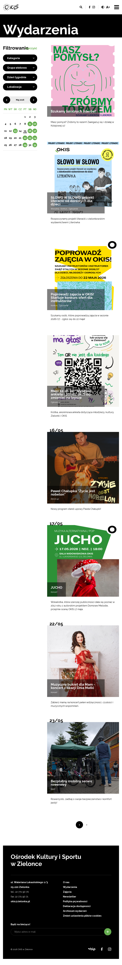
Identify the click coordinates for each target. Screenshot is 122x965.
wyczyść (31, 48)
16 (30, 130)
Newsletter (69, 896)
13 (15, 130)
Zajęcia (67, 891)
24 (34, 138)
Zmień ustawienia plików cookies (82, 915)
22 (25, 138)
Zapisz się (107, 931)
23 (30, 138)
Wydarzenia (70, 887)
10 (34, 123)
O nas (66, 882)
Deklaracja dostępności (77, 906)
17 (35, 130)
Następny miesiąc (33, 100)
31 (35, 145)
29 (25, 145)
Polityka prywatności (75, 901)
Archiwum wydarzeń (75, 911)
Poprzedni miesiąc (6, 100)
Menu (116, 7)
